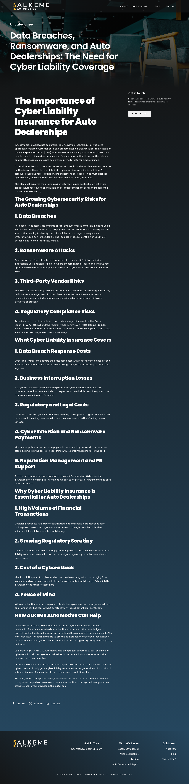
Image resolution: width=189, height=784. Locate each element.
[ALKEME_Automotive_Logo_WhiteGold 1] (31, 3)
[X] (35, 703)
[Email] (52, 703)
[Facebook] (18, 703)
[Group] (30, 741)
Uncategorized (22, 24)
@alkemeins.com (92, 748)
